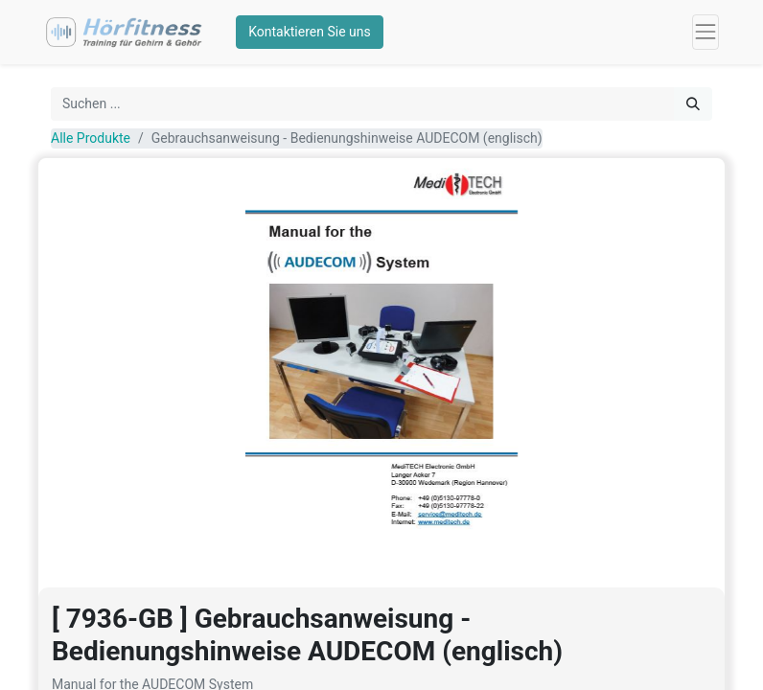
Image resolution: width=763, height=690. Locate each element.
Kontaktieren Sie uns (309, 31)
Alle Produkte (90, 138)
